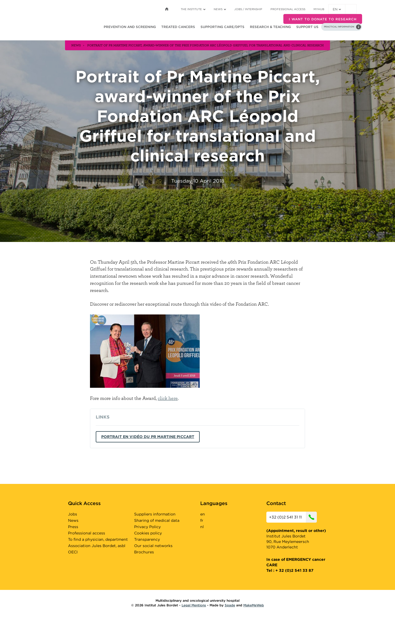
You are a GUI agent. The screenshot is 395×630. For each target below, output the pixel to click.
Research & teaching (270, 27)
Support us (307, 27)
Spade (230, 605)
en (337, 9)
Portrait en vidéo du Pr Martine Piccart (147, 436)
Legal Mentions (194, 605)
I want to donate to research (323, 19)
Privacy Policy (147, 527)
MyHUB (319, 9)
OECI (73, 552)
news (76, 45)
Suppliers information (155, 514)
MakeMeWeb (253, 605)
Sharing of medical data (156, 520)
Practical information (339, 26)
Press (73, 527)
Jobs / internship (248, 9)
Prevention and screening (130, 27)
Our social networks (153, 545)
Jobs (72, 514)
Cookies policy (148, 533)
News (220, 9)
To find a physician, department (98, 539)
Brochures (144, 552)
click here (168, 398)
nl (202, 527)
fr (201, 520)
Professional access (287, 9)
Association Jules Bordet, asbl (96, 545)
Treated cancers (178, 27)
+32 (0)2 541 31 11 (293, 517)
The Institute (193, 9)
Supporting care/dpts (222, 27)
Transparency (147, 539)
